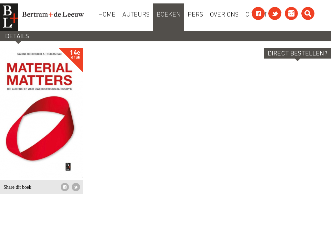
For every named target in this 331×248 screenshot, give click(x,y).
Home (107, 14)
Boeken (169, 14)
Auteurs (136, 14)
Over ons (224, 14)
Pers (195, 14)
